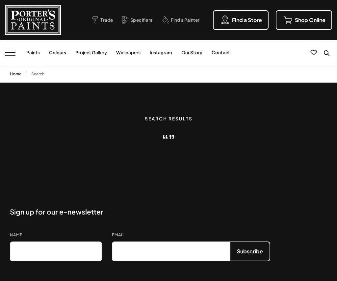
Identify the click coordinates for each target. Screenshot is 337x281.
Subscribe (250, 251)
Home (15, 73)
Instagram (161, 52)
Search (37, 73)
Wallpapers (128, 52)
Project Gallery (91, 52)
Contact (221, 52)
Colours (57, 52)
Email (118, 234)
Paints (33, 52)
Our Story (191, 52)
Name (16, 234)
